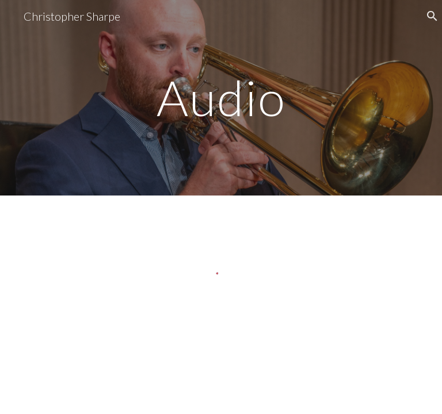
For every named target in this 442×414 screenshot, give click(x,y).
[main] (221, 97)
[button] (428, 16)
